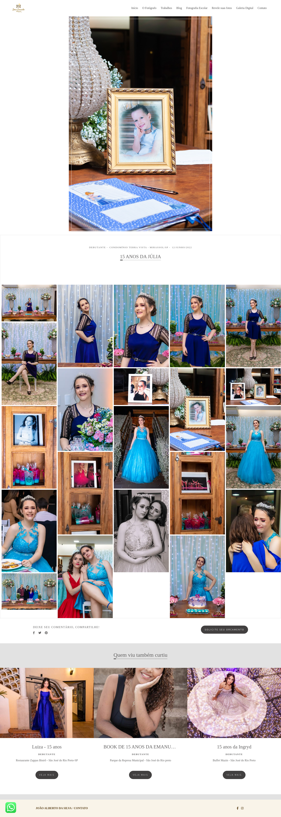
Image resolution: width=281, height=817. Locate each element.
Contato (262, 7)
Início (134, 7)
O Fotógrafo (149, 7)
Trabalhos (166, 7)
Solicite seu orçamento (224, 629)
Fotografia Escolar (197, 7)
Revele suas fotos (222, 7)
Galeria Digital (244, 7)
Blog (179, 7)
